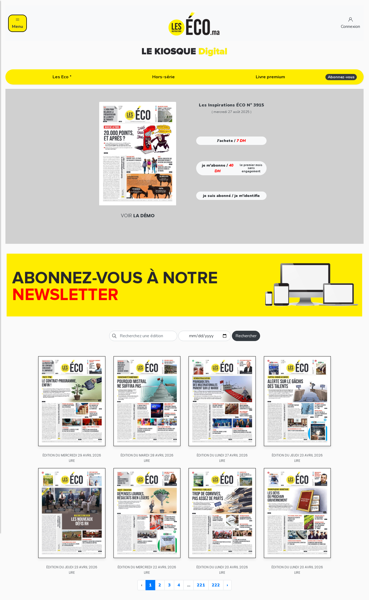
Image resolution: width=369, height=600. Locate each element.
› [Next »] (227, 585)
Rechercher (246, 336)
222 (216, 585)
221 (201, 585)
